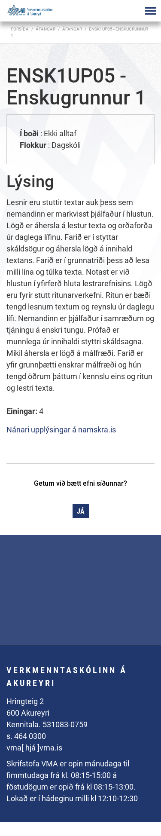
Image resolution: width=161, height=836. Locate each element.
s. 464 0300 (26, 736)
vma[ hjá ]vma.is (34, 747)
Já (81, 511)
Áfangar (72, 29)
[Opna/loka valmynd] (150, 10)
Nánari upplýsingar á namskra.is (61, 429)
